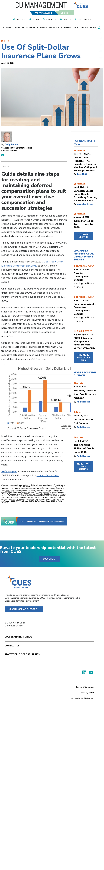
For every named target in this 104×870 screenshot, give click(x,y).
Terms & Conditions (85, 687)
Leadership (19, 27)
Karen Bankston (85, 204)
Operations (78, 27)
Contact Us (12, 645)
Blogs (36, 19)
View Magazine (43, 13)
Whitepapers (84, 19)
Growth (43, 27)
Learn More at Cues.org (23, 609)
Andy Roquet (12, 144)
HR (86, 27)
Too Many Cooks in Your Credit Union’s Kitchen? (85, 394)
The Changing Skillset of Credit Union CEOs (84, 448)
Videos (67, 19)
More (96, 27)
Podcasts (51, 19)
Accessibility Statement (82, 698)
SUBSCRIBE (49, 559)
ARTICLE (86, 160)
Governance (32, 27)
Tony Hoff (82, 174)
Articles (21, 19)
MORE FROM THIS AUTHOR (83, 467)
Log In (64, 13)
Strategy (7, 27)
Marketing (66, 27)
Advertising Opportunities (22, 654)
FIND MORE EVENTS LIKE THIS (83, 358)
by (75, 174)
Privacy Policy (87, 692)
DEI (90, 27)
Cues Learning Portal (18, 636)
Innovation (54, 27)
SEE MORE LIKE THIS (83, 235)
